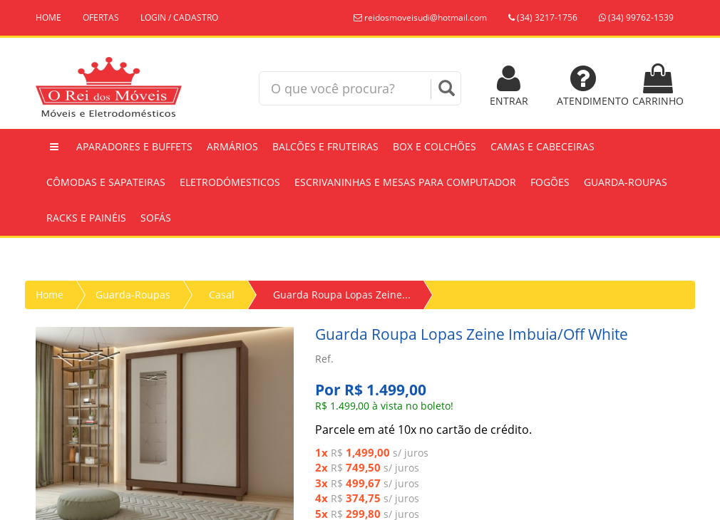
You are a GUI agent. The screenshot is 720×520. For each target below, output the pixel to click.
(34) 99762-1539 (636, 17)
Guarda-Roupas (625, 182)
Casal (222, 294)
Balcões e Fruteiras (325, 146)
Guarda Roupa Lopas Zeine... (342, 294)
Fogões (550, 182)
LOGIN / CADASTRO (179, 17)
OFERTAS (101, 17)
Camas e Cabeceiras (542, 146)
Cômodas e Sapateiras (105, 182)
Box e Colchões (434, 146)
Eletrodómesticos (230, 182)
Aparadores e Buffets (134, 146)
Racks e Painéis (86, 217)
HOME (48, 17)
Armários (232, 146)
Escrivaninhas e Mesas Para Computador (405, 182)
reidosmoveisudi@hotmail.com (420, 17)
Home (49, 294)
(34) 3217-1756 (542, 17)
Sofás (155, 217)
